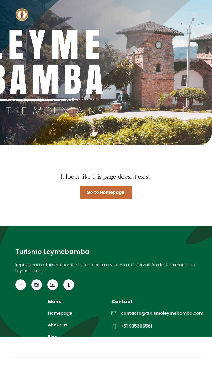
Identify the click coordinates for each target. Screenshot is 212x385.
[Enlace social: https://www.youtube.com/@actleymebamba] (55, 284)
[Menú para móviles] (196, 15)
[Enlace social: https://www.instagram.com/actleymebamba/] (39, 284)
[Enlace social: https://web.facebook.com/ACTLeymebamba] (23, 284)
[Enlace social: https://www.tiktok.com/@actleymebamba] (71, 284)
